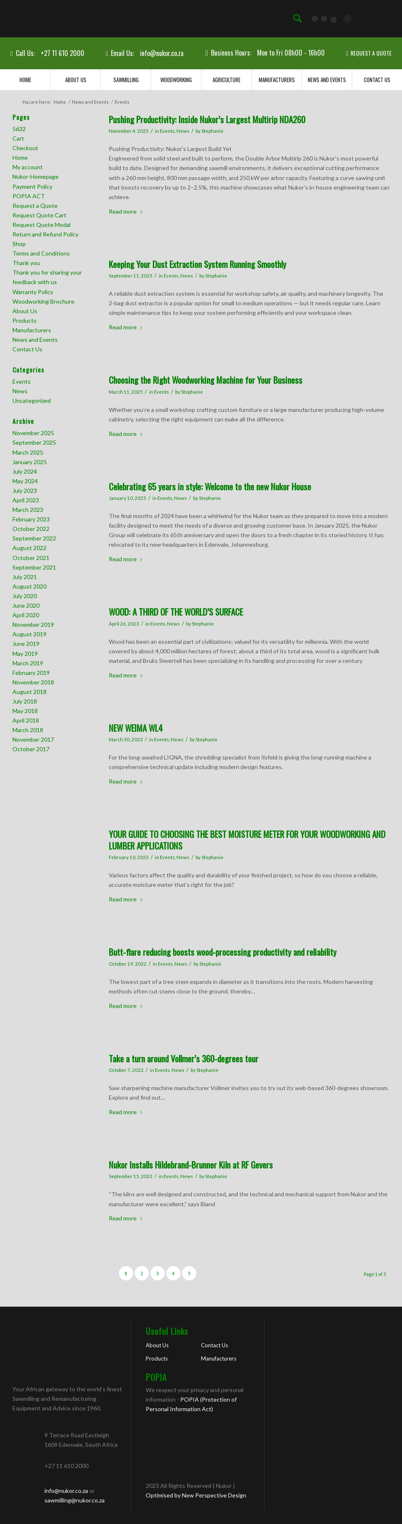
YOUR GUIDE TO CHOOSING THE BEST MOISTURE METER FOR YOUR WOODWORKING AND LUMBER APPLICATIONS (247, 840)
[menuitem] (297, 18)
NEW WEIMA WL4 (136, 727)
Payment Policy (32, 186)
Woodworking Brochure (43, 301)
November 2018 (33, 682)
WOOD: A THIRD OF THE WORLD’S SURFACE (176, 611)
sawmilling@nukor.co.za (74, 1500)
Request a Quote (35, 205)
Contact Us (27, 349)
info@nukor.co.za (162, 53)
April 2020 (25, 614)
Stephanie (212, 131)
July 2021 (24, 576)
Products (24, 320)
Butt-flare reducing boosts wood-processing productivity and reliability (222, 951)
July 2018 (24, 701)
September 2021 (34, 567)
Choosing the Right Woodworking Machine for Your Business (205, 379)
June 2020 (25, 605)
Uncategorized (31, 400)
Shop (19, 243)
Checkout (25, 147)
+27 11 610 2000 (62, 53)
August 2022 (29, 547)
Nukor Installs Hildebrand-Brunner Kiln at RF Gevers (191, 1164)
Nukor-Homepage (35, 176)
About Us (24, 310)
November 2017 (33, 739)
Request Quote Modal (41, 224)
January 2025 (29, 461)
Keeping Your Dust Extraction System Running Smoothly (197, 264)
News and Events (35, 339)
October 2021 (30, 557)
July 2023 (24, 490)
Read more (126, 211)
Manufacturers (31, 330)
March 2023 (27, 509)
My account (27, 166)
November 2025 (33, 432)
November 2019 (33, 624)
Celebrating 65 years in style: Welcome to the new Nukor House (210, 486)
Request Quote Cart (39, 215)
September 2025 (34, 442)
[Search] (297, 18)
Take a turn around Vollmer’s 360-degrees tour (183, 1058)
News (182, 131)
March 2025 (27, 452)
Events (167, 131)
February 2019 (31, 672)
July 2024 (24, 471)
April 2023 (25, 500)
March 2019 (27, 663)
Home (20, 157)
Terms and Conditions (41, 253)
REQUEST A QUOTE (371, 53)
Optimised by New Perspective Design (196, 1495)
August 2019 (29, 634)
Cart (18, 138)
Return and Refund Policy (45, 234)
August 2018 (29, 691)
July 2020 (24, 595)
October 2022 (30, 528)
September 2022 (34, 538)
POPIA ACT (28, 196)
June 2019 (25, 643)
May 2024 (25, 480)
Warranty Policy (32, 291)
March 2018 (27, 729)
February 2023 (31, 519)
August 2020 (29, 586)
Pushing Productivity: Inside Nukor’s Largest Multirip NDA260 (207, 119)
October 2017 (30, 748)
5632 (19, 128)
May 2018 (25, 710)
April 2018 (25, 720)
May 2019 (25, 653)
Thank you (26, 262)
